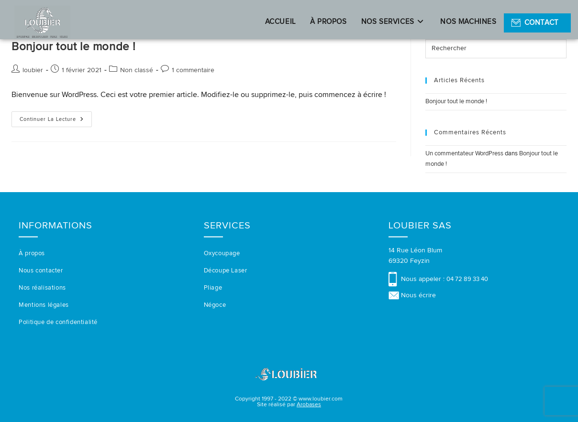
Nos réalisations (42, 288)
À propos (32, 253)
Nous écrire (418, 295)
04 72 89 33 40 (467, 279)
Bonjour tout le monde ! (73, 47)
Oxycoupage (222, 253)
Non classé (136, 70)
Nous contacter (41, 271)
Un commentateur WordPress (464, 154)
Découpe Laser (225, 271)
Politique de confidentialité (58, 322)
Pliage (213, 288)
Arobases (309, 405)
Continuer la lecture (56, 121)
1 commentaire (193, 70)
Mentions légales (44, 305)
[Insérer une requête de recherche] (496, 48)
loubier (32, 70)
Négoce (215, 305)
